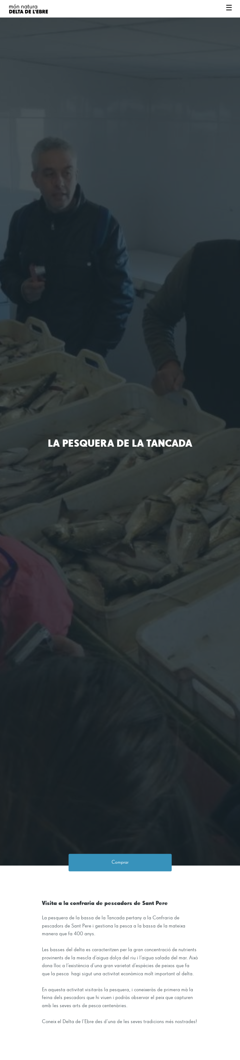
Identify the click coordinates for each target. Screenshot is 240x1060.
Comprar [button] (120, 862)
